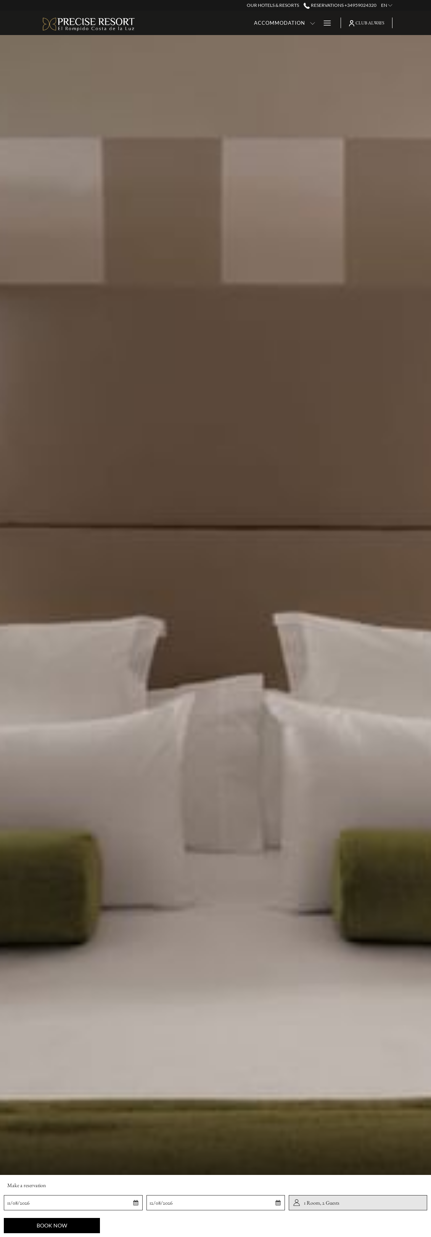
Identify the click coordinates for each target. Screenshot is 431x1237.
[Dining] (271, 23)
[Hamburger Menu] (324, 23)
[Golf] (304, 23)
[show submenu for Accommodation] (254, 23)
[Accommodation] (221, 23)
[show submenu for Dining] (289, 23)
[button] (42, 1202)
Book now (52, 1225)
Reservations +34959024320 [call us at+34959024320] (340, 5)
